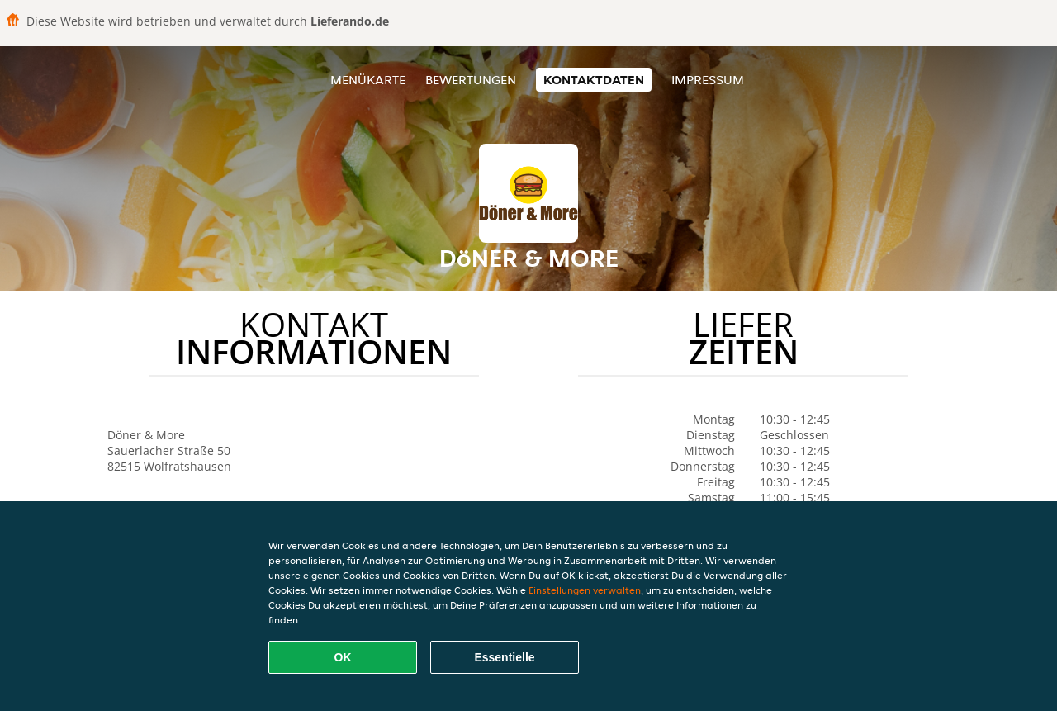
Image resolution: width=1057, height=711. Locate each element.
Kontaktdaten (593, 79)
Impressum (707, 79)
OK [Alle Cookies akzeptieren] (343, 657)
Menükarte (367, 79)
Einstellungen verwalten (584, 590)
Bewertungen (470, 79)
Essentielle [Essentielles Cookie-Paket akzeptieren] (504, 657)
